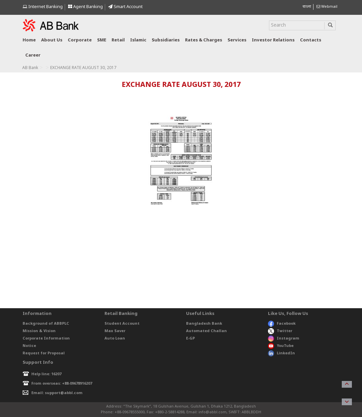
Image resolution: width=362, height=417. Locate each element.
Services (237, 40)
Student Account (122, 323)
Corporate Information (46, 338)
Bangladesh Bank (204, 323)
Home (29, 40)
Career (32, 55)
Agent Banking (85, 7)
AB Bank (30, 68)
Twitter (280, 331)
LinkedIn (281, 353)
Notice (29, 346)
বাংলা (306, 6)
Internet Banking (43, 7)
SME (101, 40)
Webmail (326, 6)
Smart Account (125, 7)
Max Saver (114, 331)
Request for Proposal (44, 353)
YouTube (281, 346)
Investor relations (273, 40)
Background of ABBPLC (46, 323)
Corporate (80, 40)
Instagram (283, 338)
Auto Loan (114, 338)
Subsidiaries (166, 40)
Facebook (282, 323)
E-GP (190, 338)
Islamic (138, 40)
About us (51, 40)
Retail (118, 40)
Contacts (310, 40)
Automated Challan (206, 331)
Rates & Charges (203, 40)
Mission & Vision (39, 331)
